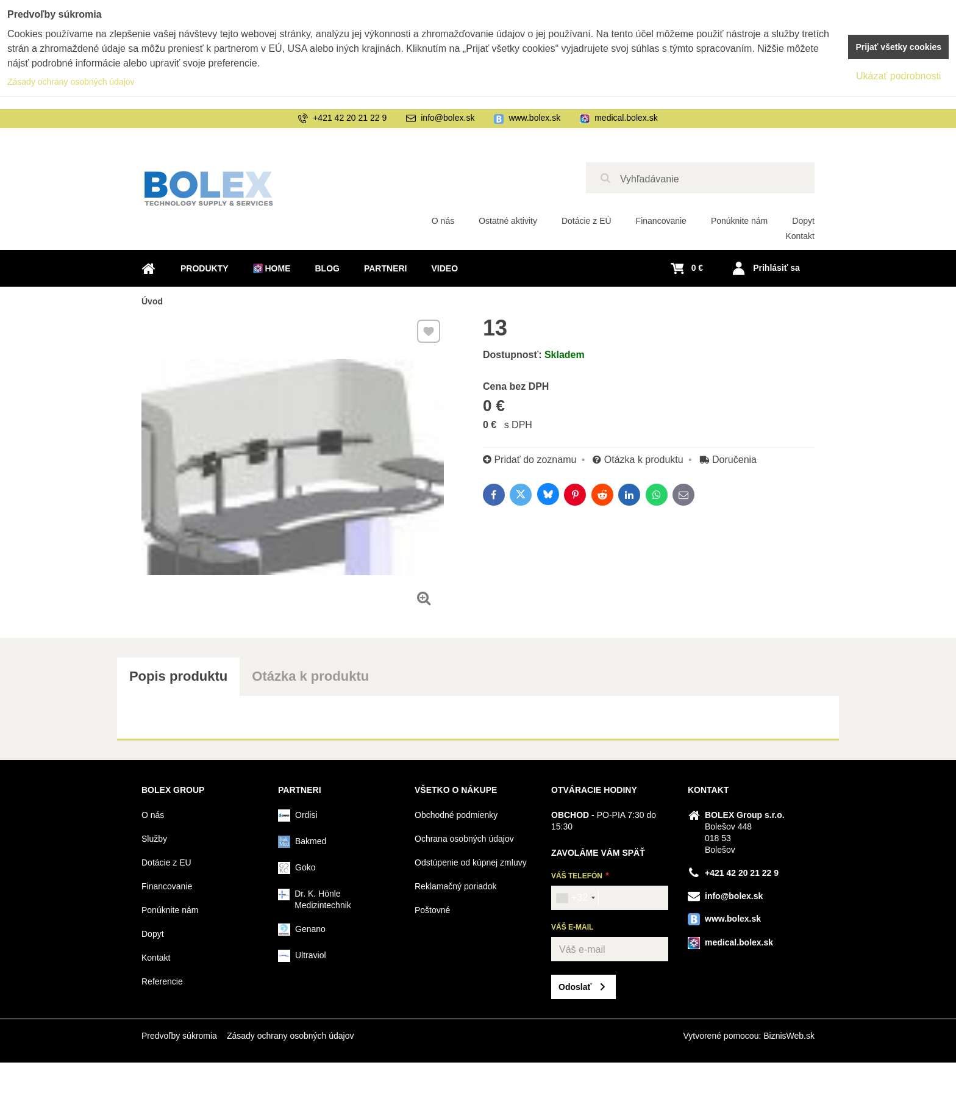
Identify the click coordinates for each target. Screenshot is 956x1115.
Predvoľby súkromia (179, 1036)
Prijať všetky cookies (898, 47)
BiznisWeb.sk (789, 1036)
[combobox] (575, 897)
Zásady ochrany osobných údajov (290, 1036)
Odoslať (574, 987)
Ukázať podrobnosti (898, 76)
